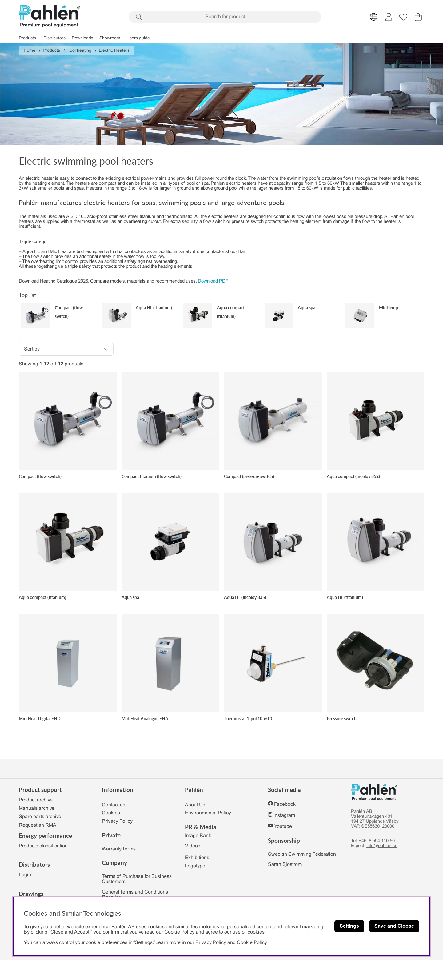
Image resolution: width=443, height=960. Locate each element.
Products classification (43, 846)
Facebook (285, 804)
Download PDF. (213, 281)
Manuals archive (36, 808)
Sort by (32, 349)
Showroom (109, 38)
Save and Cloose (394, 926)
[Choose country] (373, 16)
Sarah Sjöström (285, 864)
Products (27, 38)
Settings (349, 926)
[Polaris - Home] (49, 17)
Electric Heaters (114, 51)
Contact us (113, 805)
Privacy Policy (117, 821)
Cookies (111, 813)
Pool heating (79, 51)
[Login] (389, 16)
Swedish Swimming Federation (302, 854)
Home (29, 51)
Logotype (195, 866)
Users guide (138, 38)
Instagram (284, 815)
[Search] (225, 17)
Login (25, 875)
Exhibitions (197, 857)
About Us (195, 805)
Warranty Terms (119, 849)
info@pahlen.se (381, 846)
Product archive (36, 800)
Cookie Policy (251, 942)
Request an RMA (37, 825)
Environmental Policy (208, 813)
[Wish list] (403, 16)
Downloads (82, 38)
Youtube (283, 826)
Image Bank (198, 835)
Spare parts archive (40, 816)
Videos (192, 846)
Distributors (54, 38)
